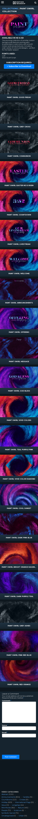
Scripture (17, 810)
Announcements (8, 797)
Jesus (4, 805)
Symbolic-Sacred (8, 813)
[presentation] (10, 746)
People (4, 810)
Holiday (5, 802)
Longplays (16, 805)
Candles (26, 797)
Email (5, 732)
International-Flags (23, 802)
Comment (6, 700)
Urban (21, 816)
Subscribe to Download (19, 66)
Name (5, 725)
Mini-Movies (6, 808)
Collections (10, 8)
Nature (21, 808)
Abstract (5, 794)
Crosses (22, 800)
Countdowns (7, 800)
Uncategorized (8, 816)
